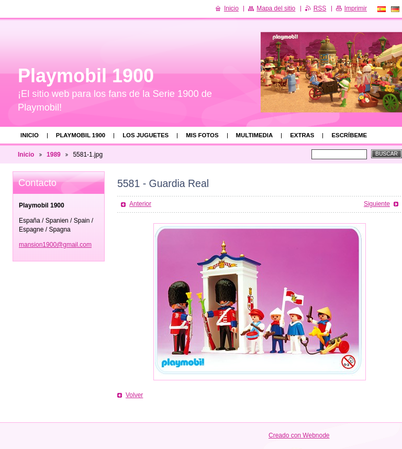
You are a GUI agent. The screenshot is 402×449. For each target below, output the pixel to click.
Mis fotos (202, 135)
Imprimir (355, 8)
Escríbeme (349, 135)
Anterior (140, 203)
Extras (302, 135)
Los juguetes (145, 135)
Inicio (29, 135)
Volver (134, 395)
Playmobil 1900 (80, 135)
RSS (320, 8)
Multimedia (254, 135)
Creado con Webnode (299, 435)
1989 (54, 154)
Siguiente (377, 203)
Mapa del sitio (275, 8)
